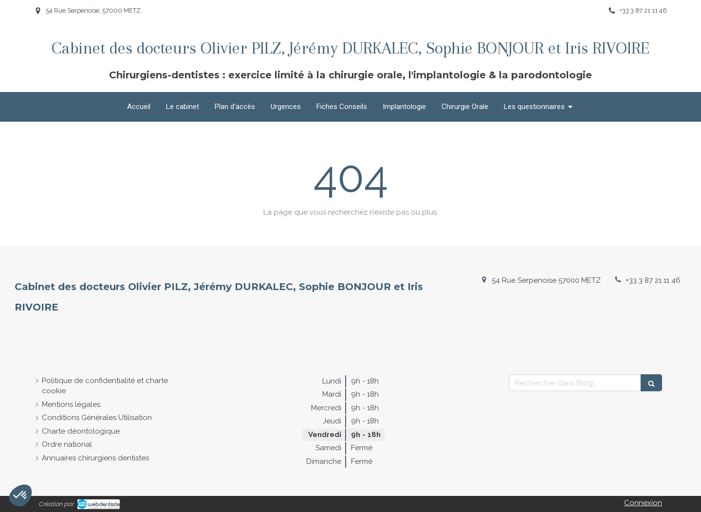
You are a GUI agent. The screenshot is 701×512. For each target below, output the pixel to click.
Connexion (643, 502)
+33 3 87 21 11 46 (653, 280)
